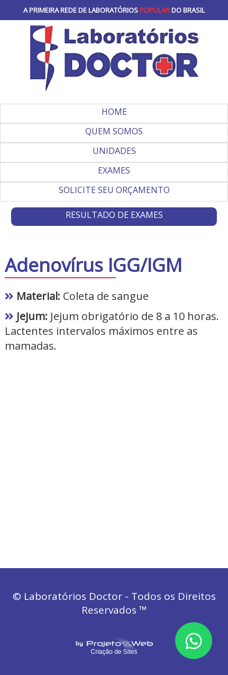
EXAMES (114, 170)
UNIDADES (114, 151)
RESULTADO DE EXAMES (114, 215)
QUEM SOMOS (114, 131)
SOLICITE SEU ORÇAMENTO (114, 190)
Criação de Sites (113, 651)
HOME (114, 111)
